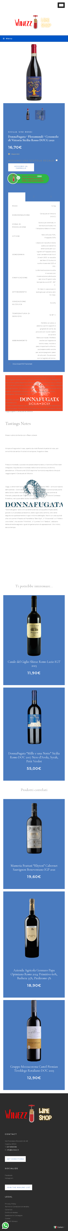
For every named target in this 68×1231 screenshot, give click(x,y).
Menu (7, 39)
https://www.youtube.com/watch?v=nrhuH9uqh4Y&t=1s (27, 571)
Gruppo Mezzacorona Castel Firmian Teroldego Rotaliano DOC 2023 (34, 1069)
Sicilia (12, 132)
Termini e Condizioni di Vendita (17, 1207)
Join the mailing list (18, 1187)
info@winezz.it (13, 1150)
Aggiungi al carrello (21, 167)
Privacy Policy (10, 1204)
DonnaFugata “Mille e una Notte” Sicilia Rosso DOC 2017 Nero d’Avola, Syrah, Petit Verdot (34, 757)
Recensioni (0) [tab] (51, 196)
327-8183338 (12, 1147)
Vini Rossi (25, 132)
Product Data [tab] (16, 196)
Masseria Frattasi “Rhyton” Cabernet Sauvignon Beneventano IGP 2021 (34, 868)
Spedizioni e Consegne (13, 1215)
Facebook (8, 1175)
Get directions (15, 1159)
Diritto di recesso (11, 1212)
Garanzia (8, 1210)
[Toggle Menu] (61, 5)
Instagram (9, 1178)
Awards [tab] (34, 196)
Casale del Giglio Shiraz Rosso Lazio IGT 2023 (34, 664)
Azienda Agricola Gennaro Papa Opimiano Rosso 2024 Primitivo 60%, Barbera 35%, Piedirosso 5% (34, 974)
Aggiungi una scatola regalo (31, 160)
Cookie (7, 1218)
